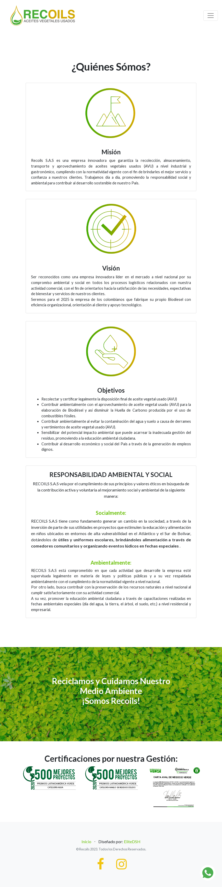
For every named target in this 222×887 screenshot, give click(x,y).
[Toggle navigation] (210, 15)
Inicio (86, 841)
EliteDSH (132, 841)
